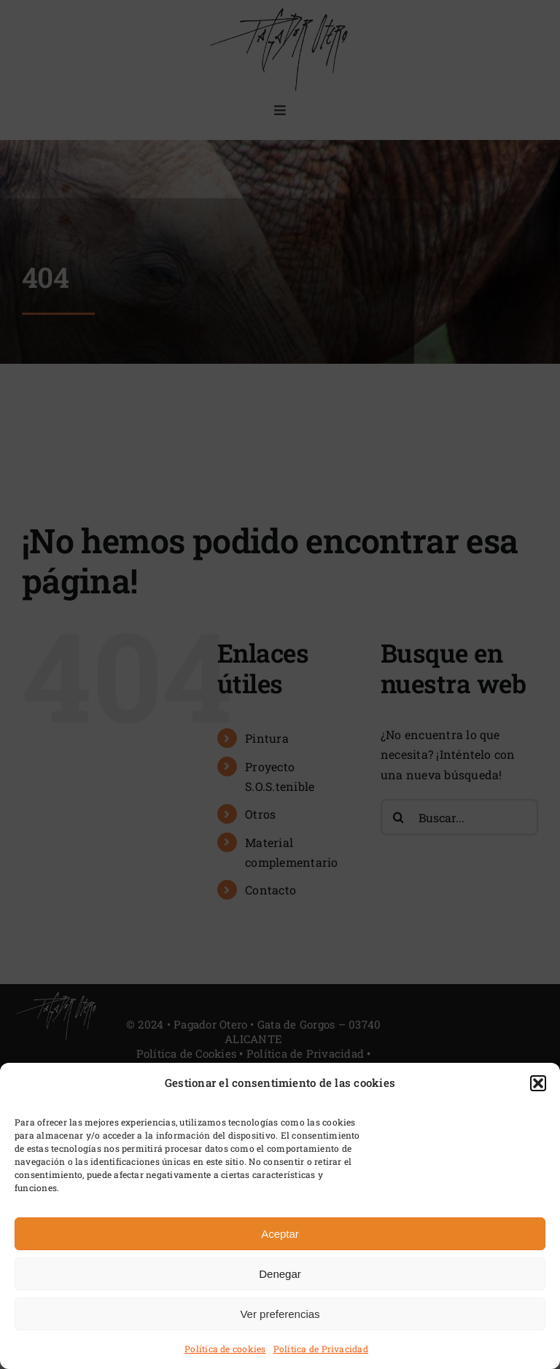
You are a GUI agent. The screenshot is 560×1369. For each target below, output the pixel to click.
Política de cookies (225, 1348)
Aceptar (280, 1234)
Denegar (280, 1274)
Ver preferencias (279, 1314)
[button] (538, 1083)
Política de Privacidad (320, 1348)
